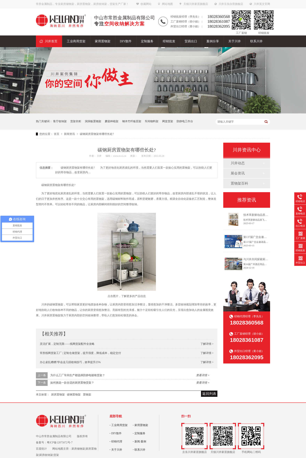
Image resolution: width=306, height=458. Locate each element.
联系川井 (139, 449)
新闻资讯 (70, 134)
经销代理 (116, 441)
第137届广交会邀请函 (256, 237)
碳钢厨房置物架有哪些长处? (97, 134)
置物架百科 (239, 183)
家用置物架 (141, 425)
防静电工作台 (185, 121)
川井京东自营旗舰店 (231, 4)
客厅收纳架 (60, 121)
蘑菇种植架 (111, 121)
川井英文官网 (262, 4)
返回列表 (209, 394)
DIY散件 (116, 433)
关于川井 (116, 449)
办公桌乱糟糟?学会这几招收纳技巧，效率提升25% (70, 362)
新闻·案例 (140, 441)
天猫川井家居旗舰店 (195, 4)
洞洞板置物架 (93, 121)
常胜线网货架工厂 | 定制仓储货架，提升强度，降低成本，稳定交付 (80, 353)
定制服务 (139, 433)
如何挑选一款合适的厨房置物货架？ (72, 382)
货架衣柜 (75, 121)
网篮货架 (167, 121)
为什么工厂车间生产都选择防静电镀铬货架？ (77, 375)
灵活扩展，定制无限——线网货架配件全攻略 (67, 343)
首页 (57, 134)
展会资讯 (238, 173)
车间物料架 (151, 121)
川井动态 (238, 163)
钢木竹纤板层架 (131, 121)
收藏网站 (146, 4)
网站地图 (167, 4)
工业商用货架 (119, 425)
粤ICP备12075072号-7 (59, 442)
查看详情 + (203, 375)
